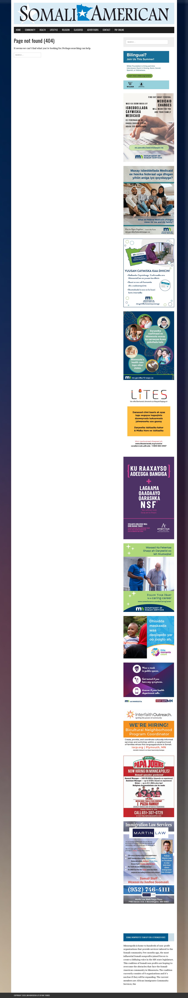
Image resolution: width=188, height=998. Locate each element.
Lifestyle (54, 30)
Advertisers (92, 30)
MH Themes (46, 995)
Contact (106, 30)
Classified (78, 30)
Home (18, 30)
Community (30, 30)
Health (43, 30)
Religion (66, 30)
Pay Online (119, 30)
